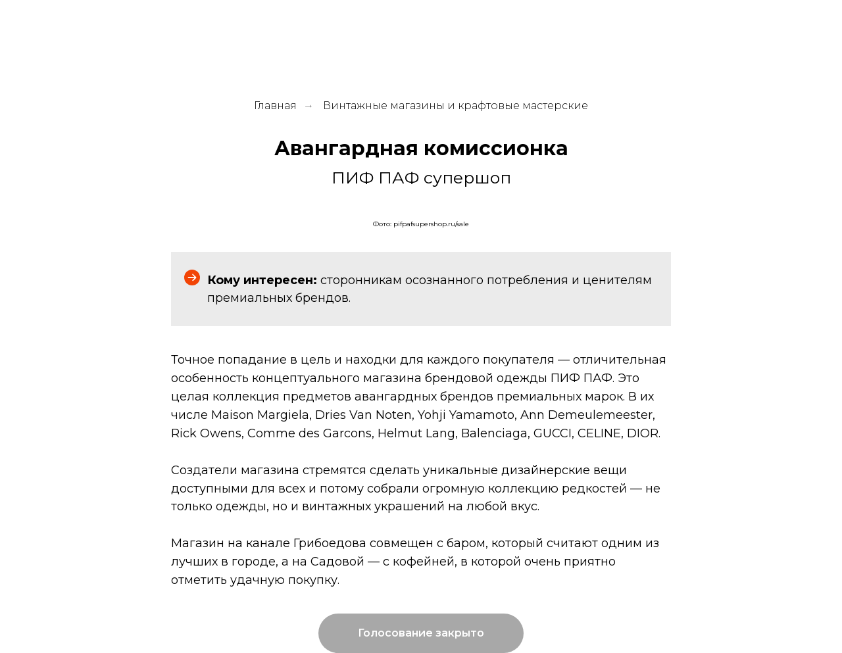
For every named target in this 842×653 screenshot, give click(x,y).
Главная (275, 105)
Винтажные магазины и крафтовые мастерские (455, 105)
